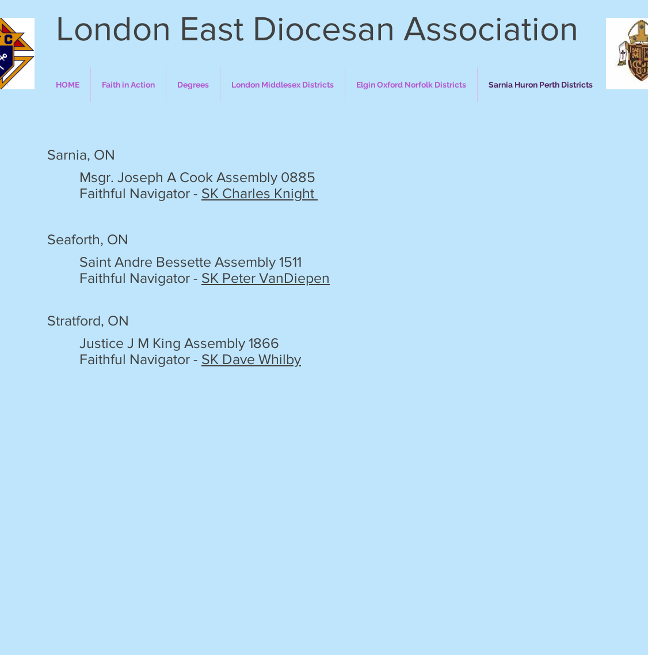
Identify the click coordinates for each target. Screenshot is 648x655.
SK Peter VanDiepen (265, 278)
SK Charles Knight (259, 193)
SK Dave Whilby (251, 359)
